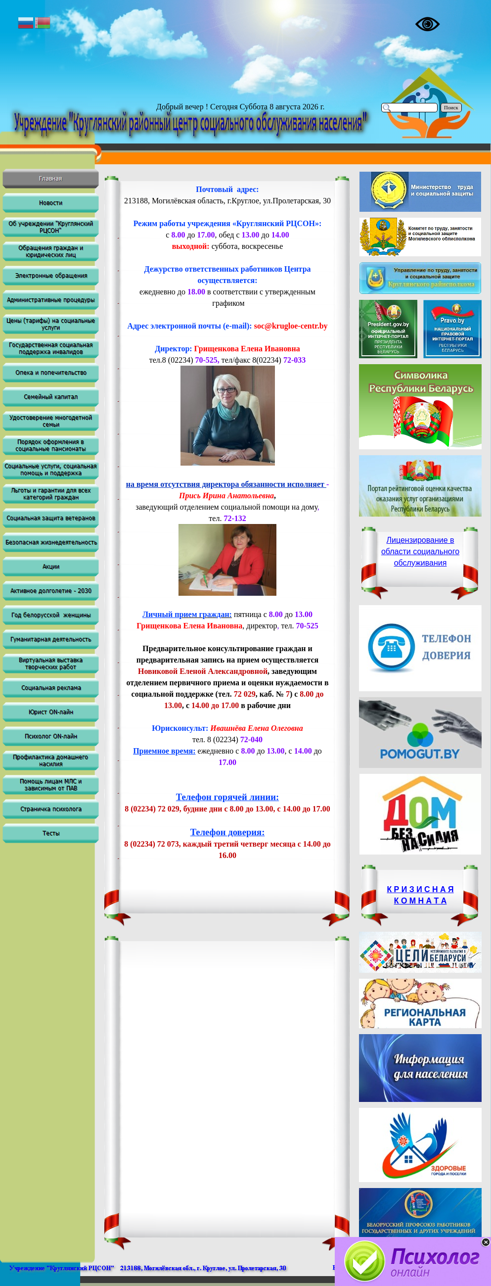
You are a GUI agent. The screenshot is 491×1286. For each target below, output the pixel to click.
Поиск (451, 107)
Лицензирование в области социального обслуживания (420, 551)
